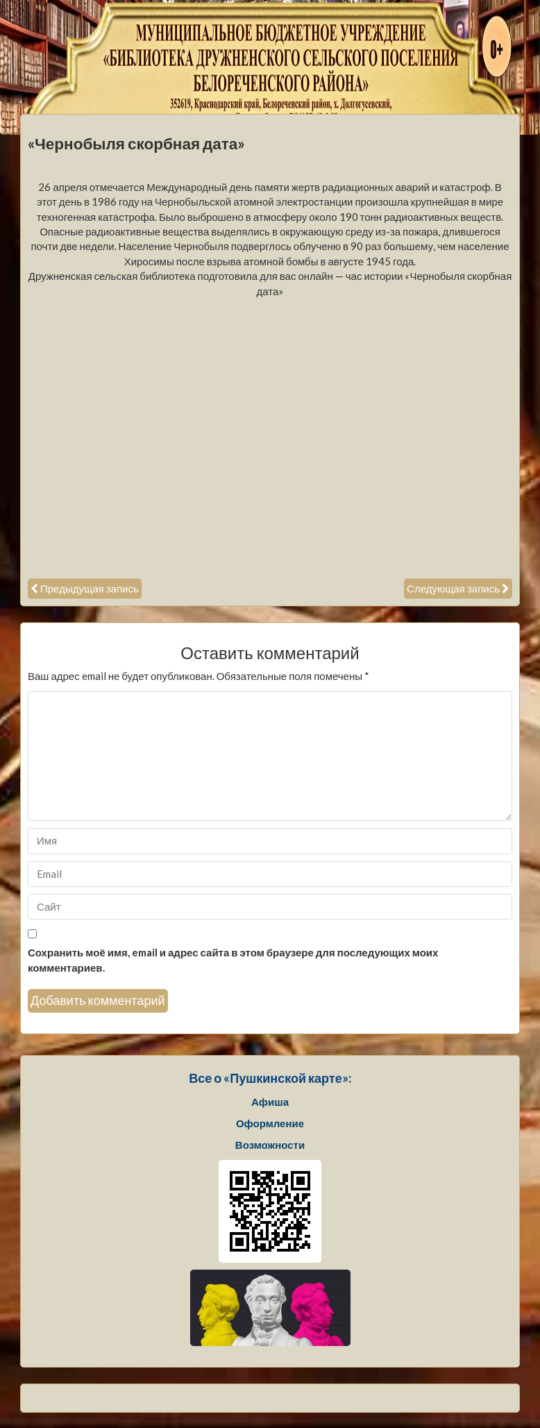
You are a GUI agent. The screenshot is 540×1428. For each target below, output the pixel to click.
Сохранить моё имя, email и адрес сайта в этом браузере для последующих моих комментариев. (233, 959)
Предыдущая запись (89, 588)
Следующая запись (453, 588)
